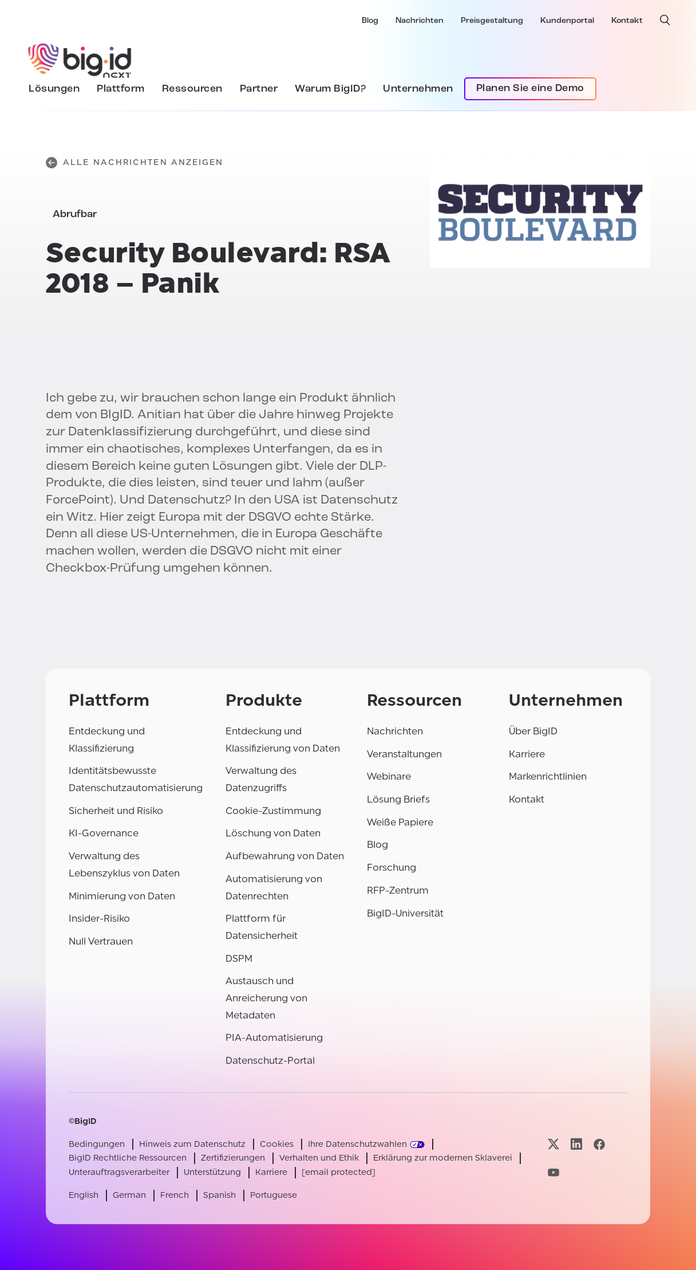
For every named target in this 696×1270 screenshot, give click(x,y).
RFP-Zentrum (398, 890)
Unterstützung (212, 1172)
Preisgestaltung (492, 21)
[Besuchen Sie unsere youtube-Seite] (553, 1172)
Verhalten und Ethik (319, 1158)
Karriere (527, 754)
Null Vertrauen (101, 941)
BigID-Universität (405, 913)
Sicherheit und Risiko (116, 810)
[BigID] (80, 59)
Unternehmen (418, 89)
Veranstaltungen (404, 754)
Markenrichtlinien (548, 776)
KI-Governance (104, 833)
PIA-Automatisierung (274, 1037)
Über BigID (533, 731)
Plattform (121, 89)
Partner (259, 89)
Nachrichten (420, 21)
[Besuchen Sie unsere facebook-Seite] (599, 1144)
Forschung (391, 867)
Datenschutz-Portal (270, 1060)
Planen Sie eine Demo (530, 88)
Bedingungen (97, 1144)
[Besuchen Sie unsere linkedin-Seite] (576, 1144)
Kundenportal (567, 21)
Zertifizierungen (233, 1158)
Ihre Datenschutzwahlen (357, 1144)
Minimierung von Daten (122, 896)
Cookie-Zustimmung (273, 810)
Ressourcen (192, 89)
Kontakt (627, 21)
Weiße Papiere (400, 822)
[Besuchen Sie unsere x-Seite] (553, 1144)
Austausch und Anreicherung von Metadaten (266, 998)
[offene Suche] (665, 20)
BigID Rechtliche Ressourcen (128, 1158)
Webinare (389, 776)
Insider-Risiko (99, 918)
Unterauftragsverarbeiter (119, 1172)
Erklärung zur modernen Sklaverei (442, 1158)
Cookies (277, 1144)
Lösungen (54, 89)
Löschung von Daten (273, 833)
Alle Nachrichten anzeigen (135, 162)
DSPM (239, 958)
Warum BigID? (330, 89)
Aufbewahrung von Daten (285, 856)
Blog (370, 21)
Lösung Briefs (398, 799)
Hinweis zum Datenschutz (192, 1144)
